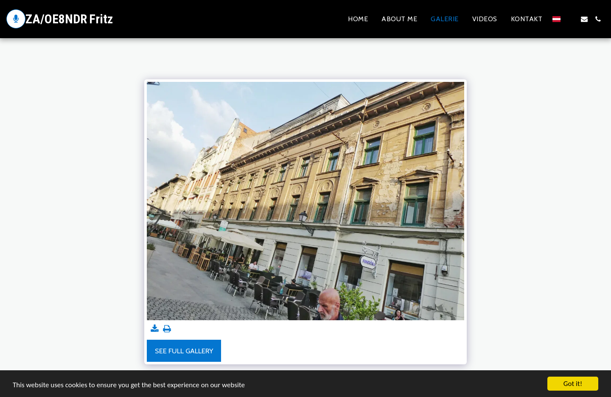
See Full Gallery (184, 351)
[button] (570, 19)
